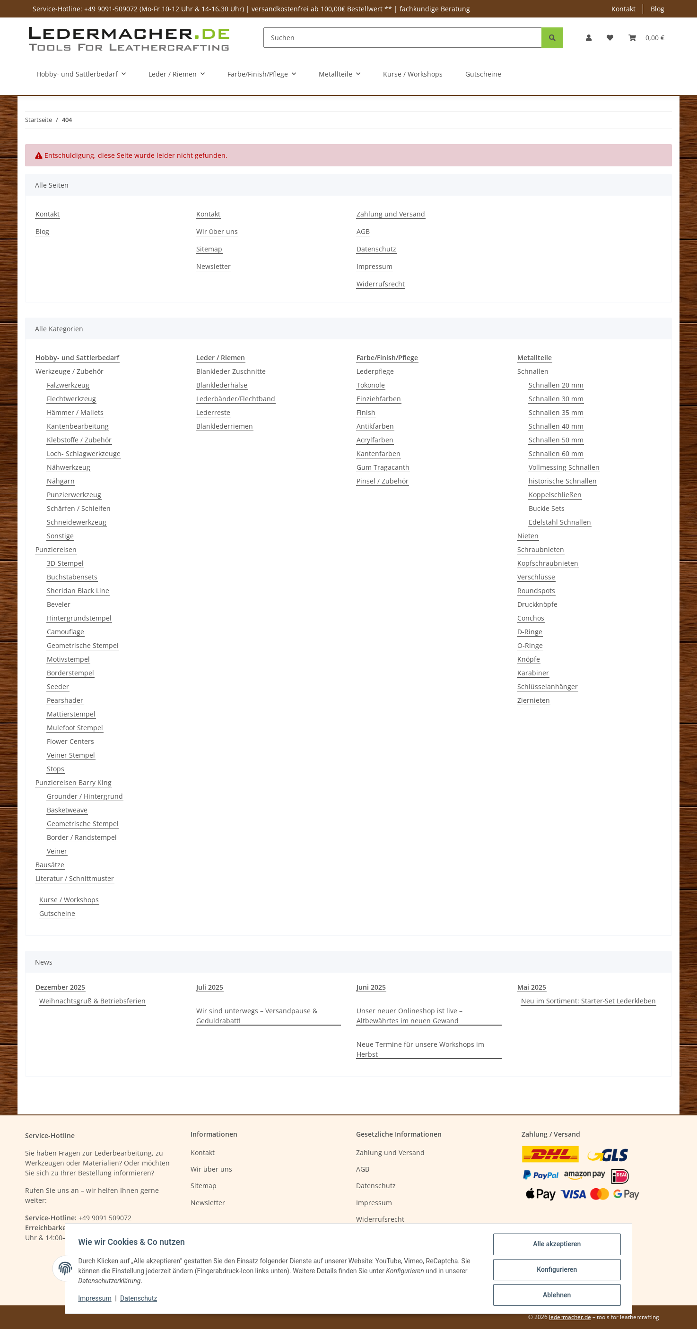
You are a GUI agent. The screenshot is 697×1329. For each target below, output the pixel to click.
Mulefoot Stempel (75, 727)
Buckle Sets (547, 508)
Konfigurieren (554, 1271)
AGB (363, 231)
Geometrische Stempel (83, 645)
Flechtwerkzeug (71, 398)
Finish (366, 412)
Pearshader (65, 700)
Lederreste (213, 412)
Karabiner (533, 672)
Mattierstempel (71, 713)
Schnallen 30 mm (556, 398)
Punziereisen (56, 549)
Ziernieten (533, 700)
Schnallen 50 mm (556, 439)
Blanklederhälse (221, 384)
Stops (55, 768)
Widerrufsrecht (381, 283)
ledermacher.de (570, 1317)
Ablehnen (554, 1295)
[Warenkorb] (646, 37)
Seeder (58, 686)
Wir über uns (217, 231)
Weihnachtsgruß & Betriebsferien (92, 1000)
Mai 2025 (531, 987)
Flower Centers (70, 741)
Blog (657, 8)
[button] (588, 37)
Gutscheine (57, 913)
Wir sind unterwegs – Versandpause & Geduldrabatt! (256, 1015)
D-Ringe (529, 631)
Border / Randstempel (82, 837)
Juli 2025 (209, 987)
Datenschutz (140, 1299)
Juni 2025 (371, 987)
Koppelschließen (555, 494)
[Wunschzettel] (610, 37)
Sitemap (209, 248)
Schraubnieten (540, 549)
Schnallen (533, 371)
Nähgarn (61, 480)
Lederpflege (375, 371)
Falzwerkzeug (68, 384)
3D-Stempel (65, 563)
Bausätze (49, 864)
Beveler (58, 604)
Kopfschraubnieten (547, 563)
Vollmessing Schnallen (564, 467)
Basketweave (67, 809)
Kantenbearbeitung (78, 426)
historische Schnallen (563, 480)
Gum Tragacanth (383, 467)
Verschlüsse (536, 576)
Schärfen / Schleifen (79, 508)
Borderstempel (70, 672)
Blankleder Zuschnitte (231, 371)
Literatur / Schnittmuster (74, 878)
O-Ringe (530, 645)
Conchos (530, 617)
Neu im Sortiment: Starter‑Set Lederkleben (588, 1000)
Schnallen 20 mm (556, 384)
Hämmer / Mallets (75, 412)
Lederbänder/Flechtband (235, 398)
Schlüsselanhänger (547, 686)
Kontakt (623, 8)
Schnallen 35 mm (556, 412)
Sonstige (60, 535)
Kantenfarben (379, 453)
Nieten (528, 535)
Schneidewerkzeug (76, 522)
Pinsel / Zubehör (383, 480)
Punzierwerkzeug (74, 494)
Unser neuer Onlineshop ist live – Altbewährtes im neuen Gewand (409, 1015)
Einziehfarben (379, 398)
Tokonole (371, 384)
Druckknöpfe (537, 604)
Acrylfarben (375, 439)
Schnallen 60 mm (556, 453)
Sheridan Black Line (78, 590)
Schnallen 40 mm (556, 426)
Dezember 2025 (60, 987)
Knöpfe (528, 659)
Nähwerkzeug (68, 467)
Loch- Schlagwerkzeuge (84, 453)
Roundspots (536, 590)
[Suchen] (402, 37)
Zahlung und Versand (391, 213)
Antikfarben (375, 426)
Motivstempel (68, 659)
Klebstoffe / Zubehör (79, 439)
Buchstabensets (72, 576)
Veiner (57, 850)
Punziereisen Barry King (73, 782)
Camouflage (65, 631)
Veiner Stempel (71, 755)
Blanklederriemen (224, 426)
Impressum (96, 1299)
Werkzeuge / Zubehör (69, 371)
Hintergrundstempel (79, 617)
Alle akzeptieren (554, 1246)
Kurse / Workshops (69, 899)
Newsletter (213, 266)
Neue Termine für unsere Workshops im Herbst (420, 1049)
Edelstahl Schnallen (560, 522)
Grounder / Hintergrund (85, 796)
